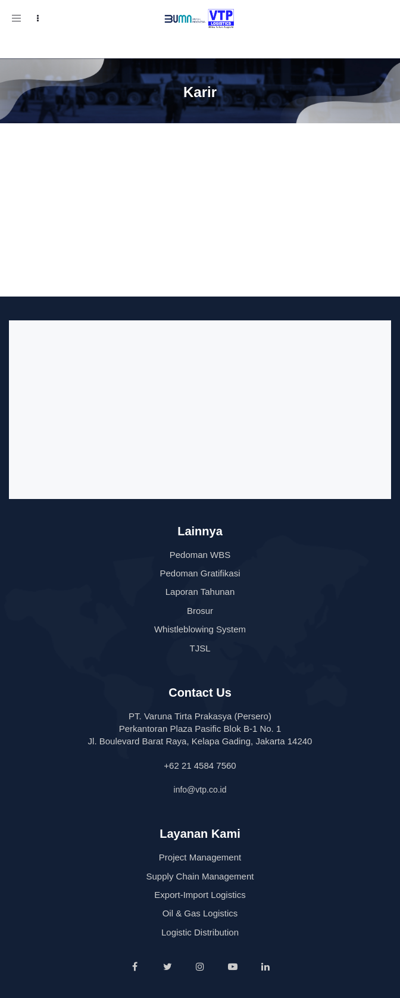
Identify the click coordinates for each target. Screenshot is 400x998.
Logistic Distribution (200, 932)
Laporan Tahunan (200, 592)
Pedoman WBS (200, 555)
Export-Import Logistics (199, 895)
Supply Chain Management (200, 876)
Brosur (200, 611)
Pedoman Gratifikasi (200, 573)
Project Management (200, 857)
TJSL (199, 648)
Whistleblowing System (200, 629)
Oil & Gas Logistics (200, 913)
